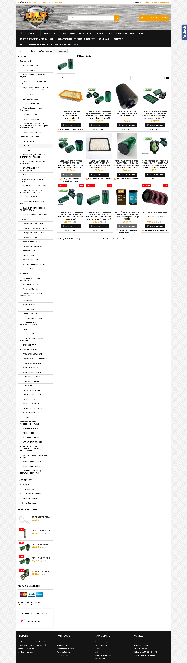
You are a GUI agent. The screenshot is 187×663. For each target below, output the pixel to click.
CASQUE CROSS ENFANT (32, 363)
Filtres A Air (27, 146)
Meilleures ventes (25, 652)
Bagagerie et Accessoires (34, 264)
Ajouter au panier (71, 125)
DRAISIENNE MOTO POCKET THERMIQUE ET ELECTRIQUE (32, 191)
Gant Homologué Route (32, 318)
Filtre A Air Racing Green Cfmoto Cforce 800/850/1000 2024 (71, 163)
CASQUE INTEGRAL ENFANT (33, 232)
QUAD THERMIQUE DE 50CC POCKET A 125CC (32, 209)
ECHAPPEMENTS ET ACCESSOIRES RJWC (29, 324)
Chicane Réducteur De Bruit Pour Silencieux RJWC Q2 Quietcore (42, 531)
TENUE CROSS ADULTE (31, 376)
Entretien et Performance (92, 33)
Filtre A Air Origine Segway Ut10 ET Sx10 (99, 162)
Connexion (144, 2)
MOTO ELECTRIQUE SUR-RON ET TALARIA (34, 456)
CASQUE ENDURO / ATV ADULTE (35, 228)
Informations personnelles (106, 642)
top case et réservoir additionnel (30, 279)
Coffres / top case (30, 99)
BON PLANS (104, 39)
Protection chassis (30, 284)
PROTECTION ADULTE (31, 399)
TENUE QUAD (28, 385)
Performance (28, 141)
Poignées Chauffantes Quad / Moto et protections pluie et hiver (34, 89)
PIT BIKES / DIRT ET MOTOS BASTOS (32, 202)
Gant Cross (27, 300)
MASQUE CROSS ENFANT (33, 413)
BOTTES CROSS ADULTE (32, 367)
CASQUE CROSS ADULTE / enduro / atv (31, 294)
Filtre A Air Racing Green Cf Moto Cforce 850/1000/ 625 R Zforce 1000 (42, 558)
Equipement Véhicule (32, 132)
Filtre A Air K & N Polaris (155, 212)
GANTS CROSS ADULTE (32, 390)
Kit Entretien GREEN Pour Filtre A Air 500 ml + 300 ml (42, 571)
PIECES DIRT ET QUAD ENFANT (34, 186)
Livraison (25, 484)
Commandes (101, 645)
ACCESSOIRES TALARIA (32, 462)
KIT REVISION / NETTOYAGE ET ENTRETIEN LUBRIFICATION (33, 156)
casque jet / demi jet (31, 242)
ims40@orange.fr (58, 2)
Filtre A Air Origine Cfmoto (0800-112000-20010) (126, 113)
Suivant (121, 239)
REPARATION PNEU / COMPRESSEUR (29, 169)
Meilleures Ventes (27, 509)
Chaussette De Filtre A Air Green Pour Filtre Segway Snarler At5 (155, 163)
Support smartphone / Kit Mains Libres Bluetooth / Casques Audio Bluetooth (34, 125)
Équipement (32, 33)
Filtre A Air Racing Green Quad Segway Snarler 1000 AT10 (155, 113)
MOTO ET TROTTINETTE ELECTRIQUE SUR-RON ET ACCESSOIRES (48, 44)
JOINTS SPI (27, 174)
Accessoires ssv (29, 70)
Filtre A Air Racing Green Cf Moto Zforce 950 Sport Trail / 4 (99, 214)
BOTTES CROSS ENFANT (32, 372)
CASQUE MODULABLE (31, 237)
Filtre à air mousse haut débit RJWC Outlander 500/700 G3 (127, 214)
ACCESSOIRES (28, 433)
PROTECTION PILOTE (31, 260)
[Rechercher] (93, 18)
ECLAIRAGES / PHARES (31, 437)
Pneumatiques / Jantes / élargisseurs (31, 109)
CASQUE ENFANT (29, 345)
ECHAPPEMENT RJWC (31, 428)
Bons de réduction (103, 655)
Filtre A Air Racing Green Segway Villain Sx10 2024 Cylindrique (126, 163)
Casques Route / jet (31, 314)
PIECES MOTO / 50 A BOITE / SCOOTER (32, 339)
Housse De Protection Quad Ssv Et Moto (33, 162)
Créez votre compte (160, 2)
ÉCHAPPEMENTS (29, 94)
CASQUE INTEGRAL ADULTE (33, 223)
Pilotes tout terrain (64, 33)
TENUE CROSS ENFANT (31, 381)
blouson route (28, 255)
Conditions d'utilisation (31, 493)
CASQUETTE (27, 417)
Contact (118, 39)
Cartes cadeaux (34, 621)
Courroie (26, 150)
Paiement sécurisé (30, 498)
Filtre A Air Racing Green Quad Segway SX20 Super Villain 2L (98, 113)
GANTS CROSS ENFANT (32, 395)
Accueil (22, 56)
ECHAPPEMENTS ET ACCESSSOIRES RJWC (76, 39)
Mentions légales (29, 489)
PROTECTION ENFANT (31, 404)
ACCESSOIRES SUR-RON (32, 466)
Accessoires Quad (30, 65)
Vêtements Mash (30, 334)
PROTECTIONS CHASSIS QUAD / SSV (34, 82)
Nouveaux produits (26, 648)
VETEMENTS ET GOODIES (32, 442)
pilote (25, 329)
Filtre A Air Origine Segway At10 (70, 112)
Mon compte (102, 635)
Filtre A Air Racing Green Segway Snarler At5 (71, 213)
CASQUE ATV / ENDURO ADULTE (35, 358)
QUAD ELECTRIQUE (30, 197)
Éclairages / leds (30, 114)
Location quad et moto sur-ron (37, 39)
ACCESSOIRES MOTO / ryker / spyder (33, 75)
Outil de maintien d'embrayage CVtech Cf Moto (42, 517)
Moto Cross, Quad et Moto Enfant (127, 33)
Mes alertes (100, 658)
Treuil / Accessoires (31, 119)
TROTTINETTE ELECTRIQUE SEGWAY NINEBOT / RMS (31, 472)
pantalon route (29, 251)
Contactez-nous (29, 503)
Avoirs (98, 648)
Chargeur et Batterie (31, 103)
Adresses (99, 652)
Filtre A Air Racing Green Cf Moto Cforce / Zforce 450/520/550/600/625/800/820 (42, 544)
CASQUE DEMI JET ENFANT (33, 246)
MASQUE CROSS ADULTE (32, 408)
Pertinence (146, 78)
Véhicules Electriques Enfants (35, 214)
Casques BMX (28, 309)
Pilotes (46, 33)
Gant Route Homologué (32, 269)
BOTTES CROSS (29, 304)
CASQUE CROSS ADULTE (32, 354)
